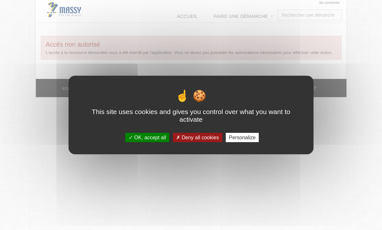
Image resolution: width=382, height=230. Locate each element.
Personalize (242, 137)
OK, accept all (147, 137)
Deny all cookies (197, 137)
